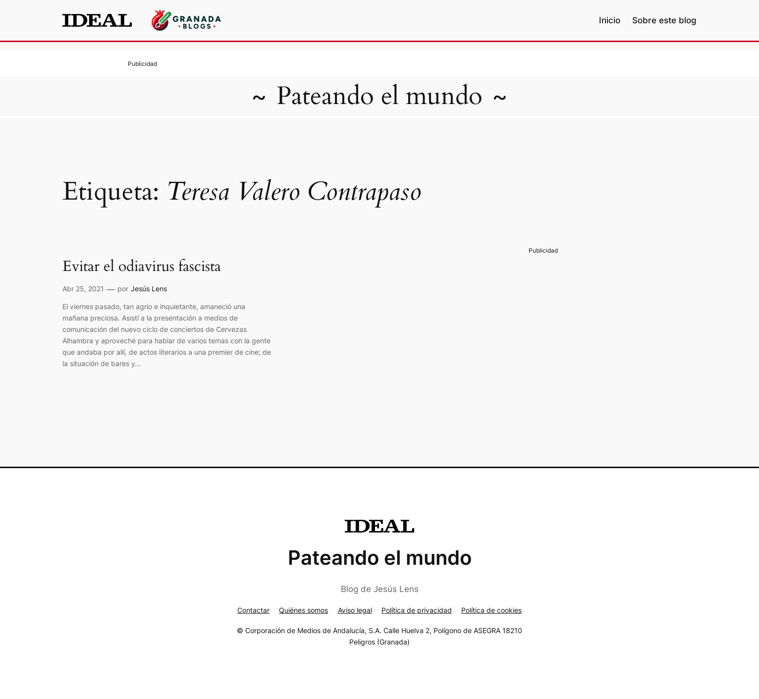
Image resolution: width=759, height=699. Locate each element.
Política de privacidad (416, 610)
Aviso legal (355, 610)
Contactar (253, 610)
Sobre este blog (664, 20)
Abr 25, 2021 (83, 288)
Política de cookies (491, 610)
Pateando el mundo (379, 96)
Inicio (609, 20)
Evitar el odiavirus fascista (141, 267)
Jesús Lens (149, 288)
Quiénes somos (303, 610)
